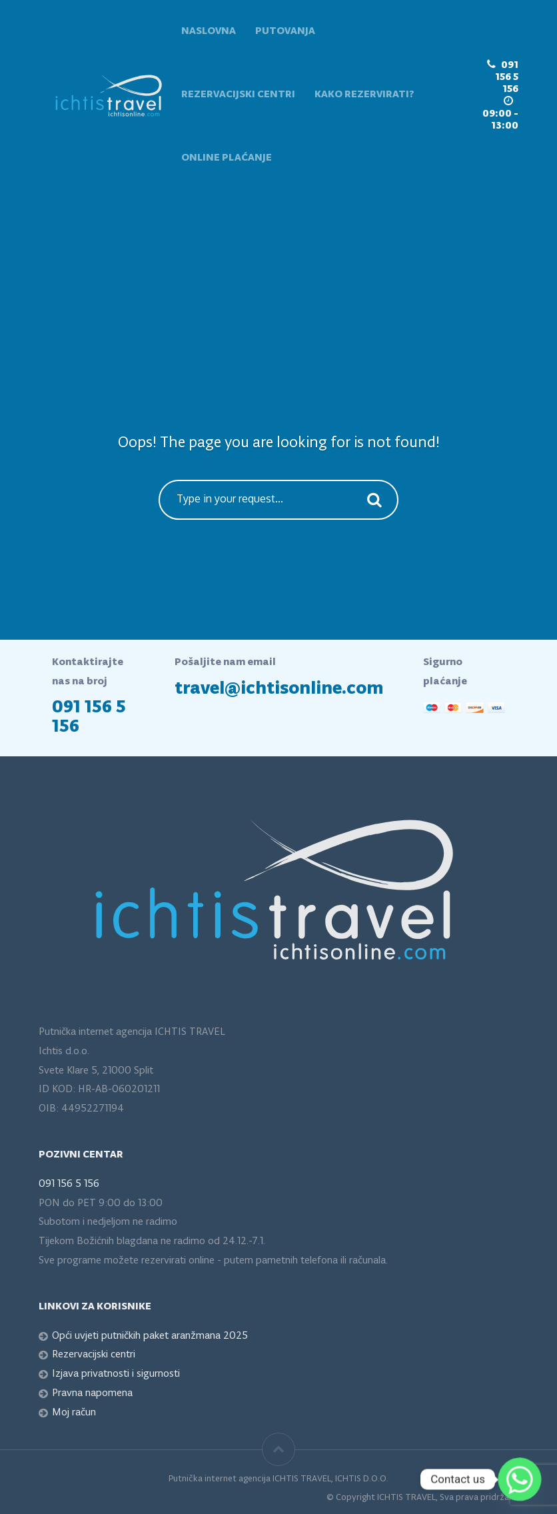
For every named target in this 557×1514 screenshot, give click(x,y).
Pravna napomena (92, 1393)
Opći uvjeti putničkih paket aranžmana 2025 (150, 1336)
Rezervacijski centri (238, 94)
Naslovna (208, 31)
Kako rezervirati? (364, 94)
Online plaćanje (226, 158)
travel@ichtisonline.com (279, 688)
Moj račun (74, 1412)
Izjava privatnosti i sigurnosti (116, 1374)
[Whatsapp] (520, 1479)
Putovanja (285, 31)
